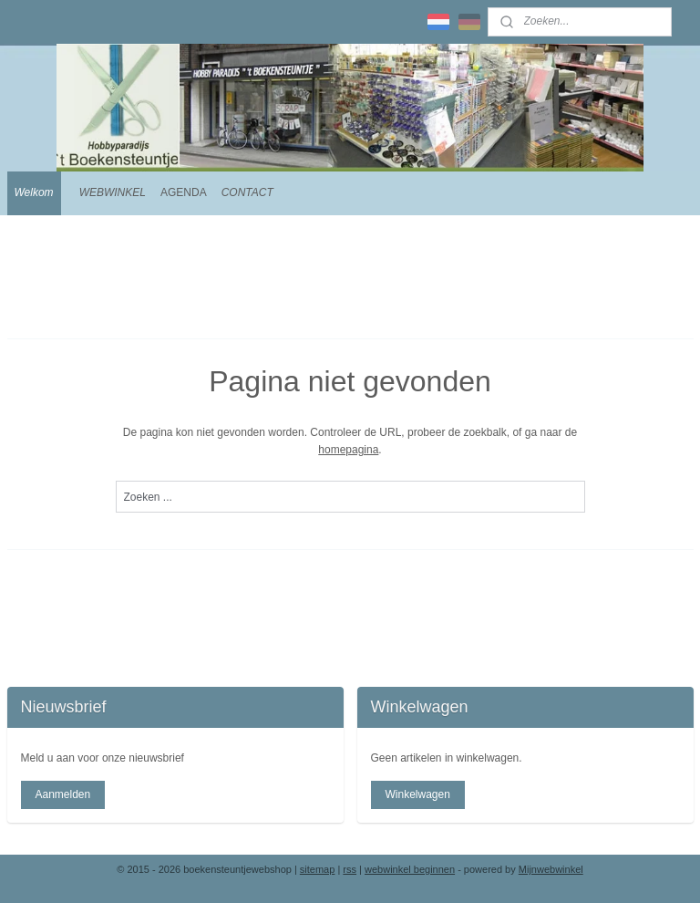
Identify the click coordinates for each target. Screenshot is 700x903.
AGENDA (183, 192)
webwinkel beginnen (410, 869)
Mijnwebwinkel (551, 869)
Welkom (34, 192)
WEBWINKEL (112, 192)
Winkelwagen (417, 794)
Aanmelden (62, 794)
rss (349, 869)
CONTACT (247, 192)
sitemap (317, 869)
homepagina (348, 449)
